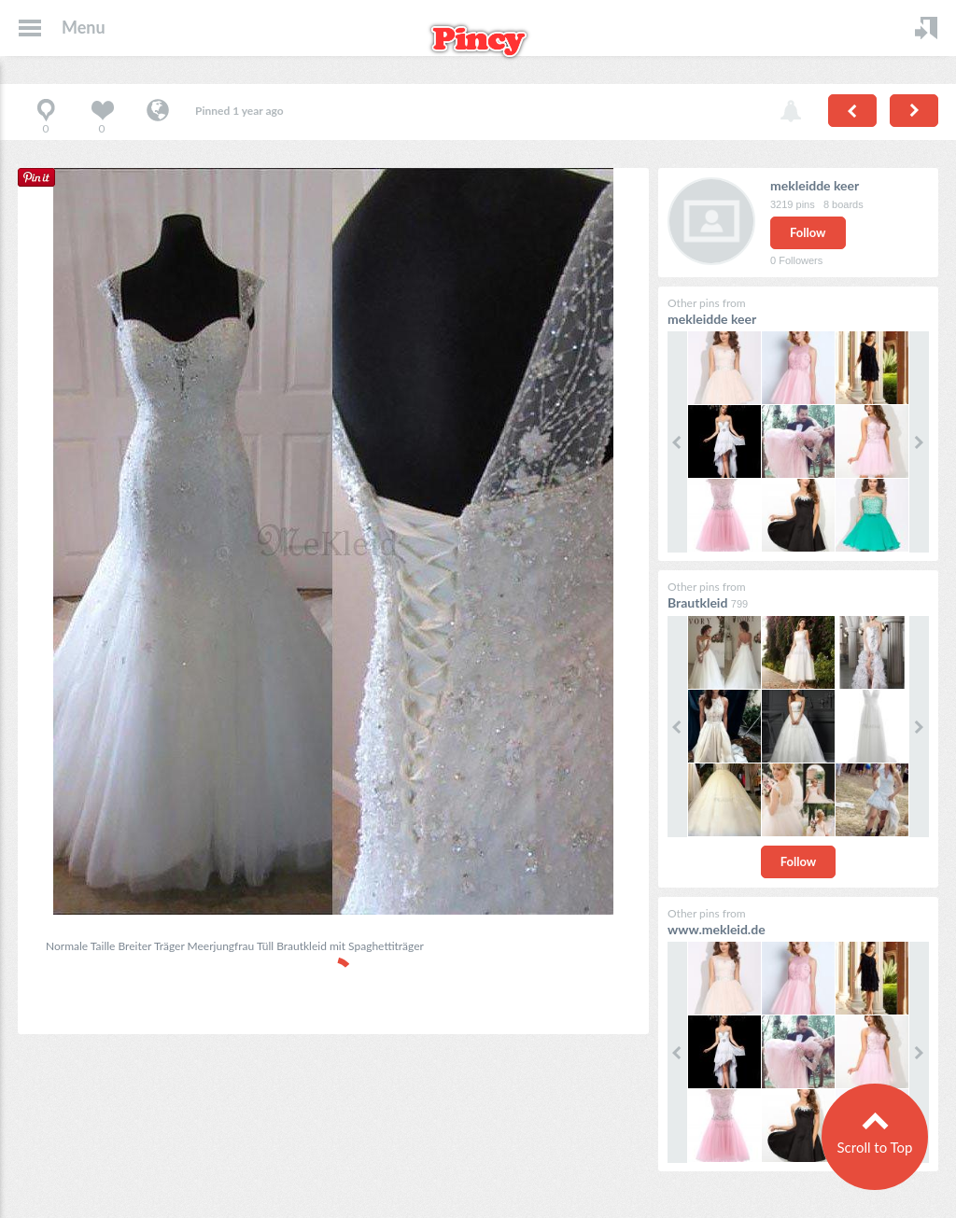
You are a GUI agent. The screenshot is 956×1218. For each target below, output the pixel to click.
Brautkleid (697, 602)
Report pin (791, 112)
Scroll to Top (874, 1147)
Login (926, 28)
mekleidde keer (814, 185)
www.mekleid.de (717, 929)
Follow (808, 232)
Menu (83, 27)
